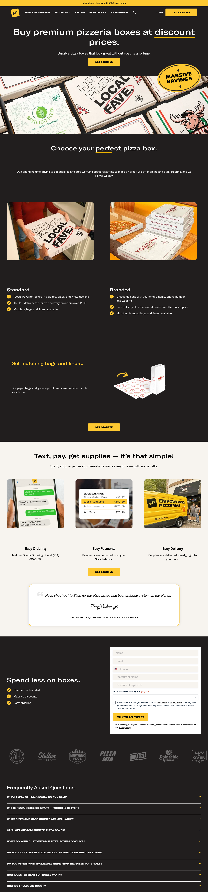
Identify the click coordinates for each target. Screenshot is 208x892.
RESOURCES (96, 12)
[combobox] (116, 669)
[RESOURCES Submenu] (106, 12)
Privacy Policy (176, 702)
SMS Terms (162, 702)
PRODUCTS (61, 12)
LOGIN (160, 12)
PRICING (80, 12)
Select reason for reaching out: (131, 691)
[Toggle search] (134, 12)
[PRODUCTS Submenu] (70, 12)
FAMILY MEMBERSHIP (37, 12)
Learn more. (120, 2)
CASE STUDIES (119, 12)
